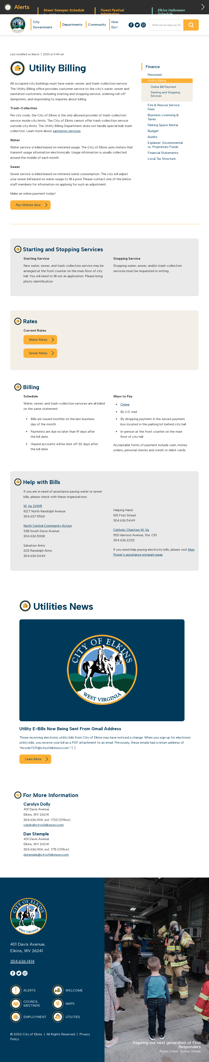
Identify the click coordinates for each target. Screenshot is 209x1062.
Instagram (143, 25)
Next (199, 7)
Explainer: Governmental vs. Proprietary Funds (165, 145)
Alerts (29, 990)
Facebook (131, 25)
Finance (153, 66)
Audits (152, 137)
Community (97, 24)
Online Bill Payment (163, 87)
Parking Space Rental (163, 125)
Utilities (73, 1017)
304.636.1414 (22, 961)
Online (125, 404)
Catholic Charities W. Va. (131, 530)
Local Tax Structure (162, 159)
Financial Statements (163, 153)
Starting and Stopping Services (165, 94)
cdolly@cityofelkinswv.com (43, 825)
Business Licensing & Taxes (163, 117)
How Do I (114, 24)
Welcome (74, 990)
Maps (70, 1004)
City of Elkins (18, 25)
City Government (42, 24)
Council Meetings (31, 1003)
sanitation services (67, 131)
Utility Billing (157, 81)
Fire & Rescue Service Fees (164, 107)
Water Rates (38, 340)
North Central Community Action (47, 526)
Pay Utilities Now (28, 205)
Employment (34, 1017)
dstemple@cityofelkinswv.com (46, 855)
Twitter (137, 25)
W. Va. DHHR (32, 506)
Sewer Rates (38, 353)
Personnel (155, 75)
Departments (72, 24)
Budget (153, 131)
